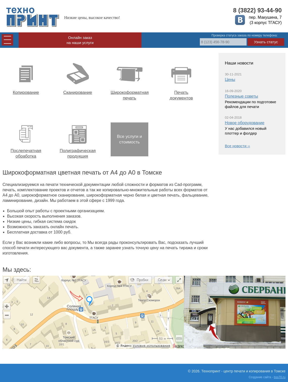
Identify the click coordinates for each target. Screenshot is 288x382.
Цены (230, 79)
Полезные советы (241, 96)
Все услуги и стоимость (129, 139)
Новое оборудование (244, 123)
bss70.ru (279, 377)
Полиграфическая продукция (77, 139)
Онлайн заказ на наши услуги (79, 40)
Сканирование (77, 78)
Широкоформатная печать (129, 81)
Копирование (26, 78)
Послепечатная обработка (26, 139)
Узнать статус (266, 42)
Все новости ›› (237, 146)
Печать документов (181, 81)
